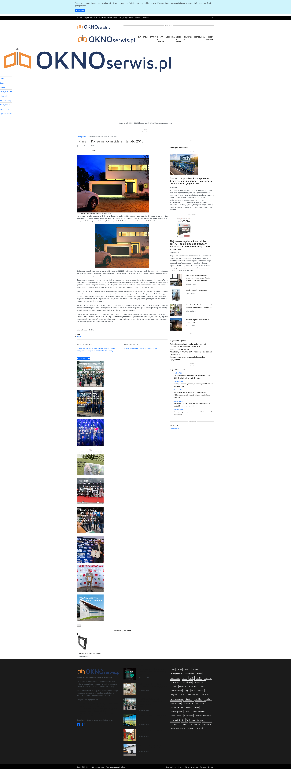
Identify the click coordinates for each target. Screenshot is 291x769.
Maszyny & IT (188, 38)
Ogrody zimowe (209, 38)
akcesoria (195, 669)
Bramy (153, 37)
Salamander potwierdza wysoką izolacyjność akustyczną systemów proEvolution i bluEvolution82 (198, 277)
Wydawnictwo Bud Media (195, 720)
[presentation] (78, 625)
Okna (138, 37)
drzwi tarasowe (193, 695)
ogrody (173, 686)
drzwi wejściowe (176, 712)
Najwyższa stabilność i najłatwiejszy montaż (188, 344)
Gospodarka (199, 37)
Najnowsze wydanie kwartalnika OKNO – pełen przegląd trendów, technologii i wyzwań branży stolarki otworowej (190, 245)
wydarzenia (193, 686)
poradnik (208, 699)
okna (173, 669)
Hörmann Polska (177, 707)
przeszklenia (188, 703)
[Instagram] (83, 725)
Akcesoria (170, 37)
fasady (203, 686)
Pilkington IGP (195, 724)
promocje (182, 686)
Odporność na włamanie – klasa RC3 (185, 346)
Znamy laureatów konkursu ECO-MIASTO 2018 (141, 348)
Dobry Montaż (176, 716)
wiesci (79, 336)
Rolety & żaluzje (160, 39)
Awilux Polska (176, 703)
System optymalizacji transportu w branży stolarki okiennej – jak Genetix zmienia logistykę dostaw (191, 181)
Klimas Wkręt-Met (199, 712)
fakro (193, 691)
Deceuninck (188, 716)
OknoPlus (198, 699)
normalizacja (187, 682)
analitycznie (175, 682)
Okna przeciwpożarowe (179, 349)
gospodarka (175, 678)
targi (186, 691)
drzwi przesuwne (177, 699)
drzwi (180, 669)
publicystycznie (176, 674)
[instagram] (212, 18)
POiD (187, 712)
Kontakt (146, 18)
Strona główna (106, 18)
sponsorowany (200, 682)
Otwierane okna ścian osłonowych (89, 653)
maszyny (208, 678)
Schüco (188, 699)
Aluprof (201, 691)
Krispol (196, 707)
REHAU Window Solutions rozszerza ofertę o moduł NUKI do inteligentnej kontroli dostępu (152, 671)
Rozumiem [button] (80, 10)
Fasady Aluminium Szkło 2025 (196, 290)
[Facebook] (79, 725)
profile (199, 678)
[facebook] (209, 18)
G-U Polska (205, 695)
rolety (192, 678)
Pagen (188, 707)
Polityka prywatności (126, 18)
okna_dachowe (176, 691)
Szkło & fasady (179, 39)
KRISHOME (175, 724)
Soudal (184, 724)
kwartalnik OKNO (177, 720)
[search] (212, 40)
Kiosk (115, 18)
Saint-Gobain (200, 703)
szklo (184, 678)
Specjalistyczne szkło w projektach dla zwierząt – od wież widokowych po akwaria (152, 717)
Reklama (138, 18)
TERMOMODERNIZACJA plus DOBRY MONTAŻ (187, 728)
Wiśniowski (207, 724)
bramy (199, 674)
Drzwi (145, 37)
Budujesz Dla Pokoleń (203, 716)
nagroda (174, 695)
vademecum (189, 674)
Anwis (182, 695)
